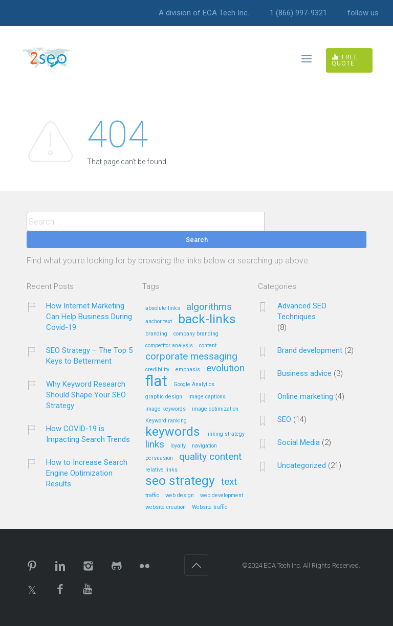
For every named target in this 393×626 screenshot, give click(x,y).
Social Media (298, 442)
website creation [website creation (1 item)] (165, 507)
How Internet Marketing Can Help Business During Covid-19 (89, 316)
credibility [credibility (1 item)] (157, 370)
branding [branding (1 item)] (156, 334)
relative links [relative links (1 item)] (161, 470)
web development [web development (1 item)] (221, 496)
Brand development (309, 350)
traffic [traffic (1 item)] (152, 496)
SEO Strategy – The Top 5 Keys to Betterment (89, 356)
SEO (284, 419)
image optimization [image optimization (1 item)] (215, 409)
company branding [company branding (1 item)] (196, 334)
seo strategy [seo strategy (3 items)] (180, 481)
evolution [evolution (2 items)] (225, 368)
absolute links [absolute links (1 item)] (162, 308)
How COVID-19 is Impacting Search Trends (88, 434)
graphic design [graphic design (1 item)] (163, 397)
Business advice (304, 373)
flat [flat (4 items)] (156, 381)
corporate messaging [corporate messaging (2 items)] (191, 356)
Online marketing (305, 396)
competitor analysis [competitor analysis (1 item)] (169, 346)
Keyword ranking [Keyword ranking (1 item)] (166, 421)
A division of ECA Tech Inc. (204, 13)
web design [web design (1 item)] (179, 496)
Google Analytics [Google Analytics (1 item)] (193, 385)
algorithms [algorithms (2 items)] (209, 307)
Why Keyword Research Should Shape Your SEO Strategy (86, 394)
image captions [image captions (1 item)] (207, 397)
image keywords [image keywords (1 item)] (165, 409)
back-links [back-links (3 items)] (207, 319)
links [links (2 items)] (154, 444)
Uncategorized (301, 465)
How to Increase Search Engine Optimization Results (86, 473)
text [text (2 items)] (229, 482)
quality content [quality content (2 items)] (210, 457)
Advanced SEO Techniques (301, 311)
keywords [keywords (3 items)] (172, 432)
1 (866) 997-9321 (298, 13)
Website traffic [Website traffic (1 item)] (209, 507)
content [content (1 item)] (207, 346)
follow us (363, 13)
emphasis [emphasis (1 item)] (188, 370)
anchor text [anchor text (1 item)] (158, 322)
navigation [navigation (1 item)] (204, 446)
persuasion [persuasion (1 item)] (159, 458)
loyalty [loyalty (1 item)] (178, 446)
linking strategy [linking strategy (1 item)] (225, 434)
